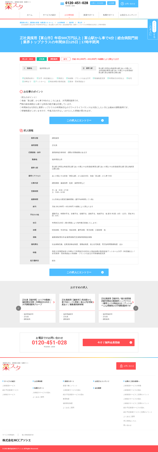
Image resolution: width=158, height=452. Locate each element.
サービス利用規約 (8, 435)
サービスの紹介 (49, 15)
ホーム (29, 15)
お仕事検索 (69, 15)
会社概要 (111, 3)
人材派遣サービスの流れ (72, 390)
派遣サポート (89, 15)
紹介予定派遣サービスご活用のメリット (137, 412)
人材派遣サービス (8, 386)
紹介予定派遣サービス (10, 390)
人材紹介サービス (8, 394)
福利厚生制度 (68, 403)
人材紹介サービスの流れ (41, 392)
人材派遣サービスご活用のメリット (136, 394)
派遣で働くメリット (70, 386)
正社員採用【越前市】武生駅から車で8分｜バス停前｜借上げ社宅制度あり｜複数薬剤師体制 (77, 302)
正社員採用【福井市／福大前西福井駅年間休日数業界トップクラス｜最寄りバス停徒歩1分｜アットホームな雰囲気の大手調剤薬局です (116, 302)
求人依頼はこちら (129, 421)
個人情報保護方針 (28, 435)
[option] (38, 308)
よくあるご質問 (38, 397)
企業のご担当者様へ (98, 3)
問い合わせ (127, 425)
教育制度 (66, 399)
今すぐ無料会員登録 (109, 342)
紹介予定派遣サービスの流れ (73, 394)
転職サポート (108, 15)
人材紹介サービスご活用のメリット (136, 403)
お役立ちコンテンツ (128, 15)
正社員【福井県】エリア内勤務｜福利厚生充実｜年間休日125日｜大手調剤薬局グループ (37, 302)
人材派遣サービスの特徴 (132, 386)
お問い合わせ (130, 4)
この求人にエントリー (79, 120)
